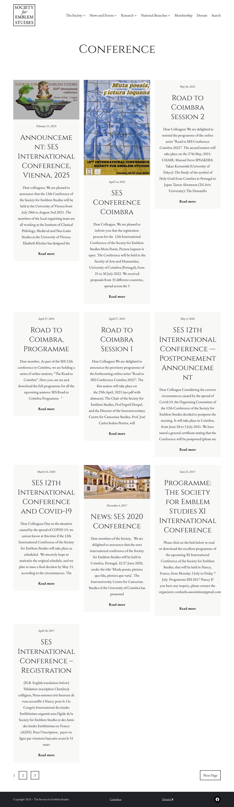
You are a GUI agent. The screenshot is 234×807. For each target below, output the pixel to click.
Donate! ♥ (167, 799)
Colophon (115, 799)
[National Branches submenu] (169, 15)
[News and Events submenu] (115, 15)
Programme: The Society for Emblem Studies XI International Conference (187, 506)
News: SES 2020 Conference (117, 521)
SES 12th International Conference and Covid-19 (46, 497)
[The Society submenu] (84, 15)
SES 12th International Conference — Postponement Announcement (187, 353)
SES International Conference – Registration (46, 656)
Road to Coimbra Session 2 (187, 107)
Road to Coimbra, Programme (46, 339)
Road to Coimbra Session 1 (117, 339)
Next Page (210, 775)
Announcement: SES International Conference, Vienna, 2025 (46, 156)
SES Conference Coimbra (117, 202)
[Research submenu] (135, 15)
